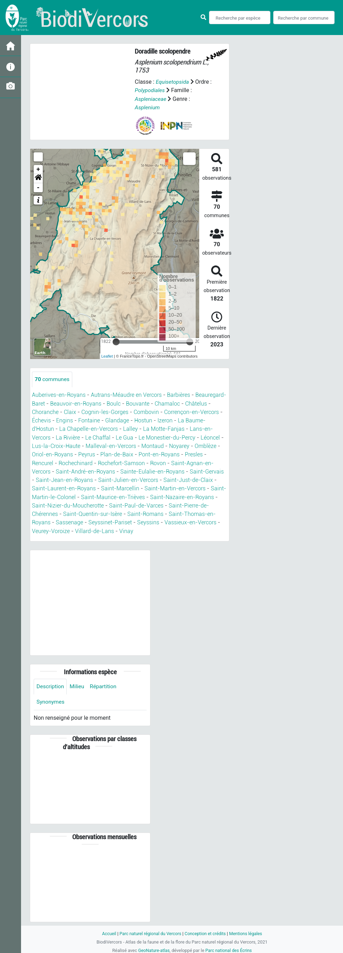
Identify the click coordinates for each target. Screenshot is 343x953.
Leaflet (107, 356)
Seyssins (148, 521)
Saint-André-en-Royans (85, 470)
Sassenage (69, 521)
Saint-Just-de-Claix (188, 479)
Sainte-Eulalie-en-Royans (152, 470)
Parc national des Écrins (229, 949)
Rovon (158, 462)
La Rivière (68, 437)
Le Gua (124, 437)
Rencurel (42, 462)
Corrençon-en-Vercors (191, 411)
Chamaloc (167, 403)
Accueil (107, 932)
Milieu (78, 685)
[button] (38, 178)
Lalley (130, 428)
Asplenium (147, 107)
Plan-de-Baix (116, 453)
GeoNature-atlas (153, 949)
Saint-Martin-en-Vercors (175, 487)
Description (50, 685)
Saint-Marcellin (120, 487)
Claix (70, 411)
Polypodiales (152, 90)
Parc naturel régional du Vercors (149, 932)
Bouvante (137, 403)
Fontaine (89, 420)
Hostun (143, 420)
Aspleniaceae (151, 98)
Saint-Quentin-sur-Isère (92, 512)
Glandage (117, 420)
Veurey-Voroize (51, 529)
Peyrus (86, 453)
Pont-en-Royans (159, 453)
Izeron (165, 420)
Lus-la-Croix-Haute (56, 445)
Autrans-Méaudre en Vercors (126, 395)
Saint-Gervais (207, 470)
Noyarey (179, 445)
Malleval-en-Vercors (111, 445)
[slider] (116, 341)
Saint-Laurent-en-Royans (64, 487)
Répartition (105, 685)
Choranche (45, 411)
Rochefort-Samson (121, 462)
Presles (194, 453)
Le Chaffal (97, 437)
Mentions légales (247, 932)
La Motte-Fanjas (163, 428)
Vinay (126, 529)
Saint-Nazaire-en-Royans (182, 495)
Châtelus (196, 403)
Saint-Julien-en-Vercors (128, 479)
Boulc (114, 403)
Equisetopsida (173, 81)
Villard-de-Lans (94, 529)
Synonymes (50, 700)
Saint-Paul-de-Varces (136, 504)
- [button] (38, 187)
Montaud (152, 445)
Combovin (146, 411)
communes (52, 379)
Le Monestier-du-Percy (167, 437)
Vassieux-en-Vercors (190, 521)
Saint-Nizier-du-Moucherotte (68, 504)
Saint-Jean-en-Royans (64, 479)
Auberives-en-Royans (59, 395)
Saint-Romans (145, 512)
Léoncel (210, 437)
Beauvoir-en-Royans (75, 403)
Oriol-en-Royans (52, 453)
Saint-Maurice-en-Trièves (113, 495)
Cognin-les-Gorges (104, 411)
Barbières (178, 395)
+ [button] (38, 169)
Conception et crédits (205, 932)
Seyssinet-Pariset (110, 521)
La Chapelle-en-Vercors (88, 428)
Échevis (41, 420)
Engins (64, 420)
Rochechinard (76, 462)
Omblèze (205, 445)
